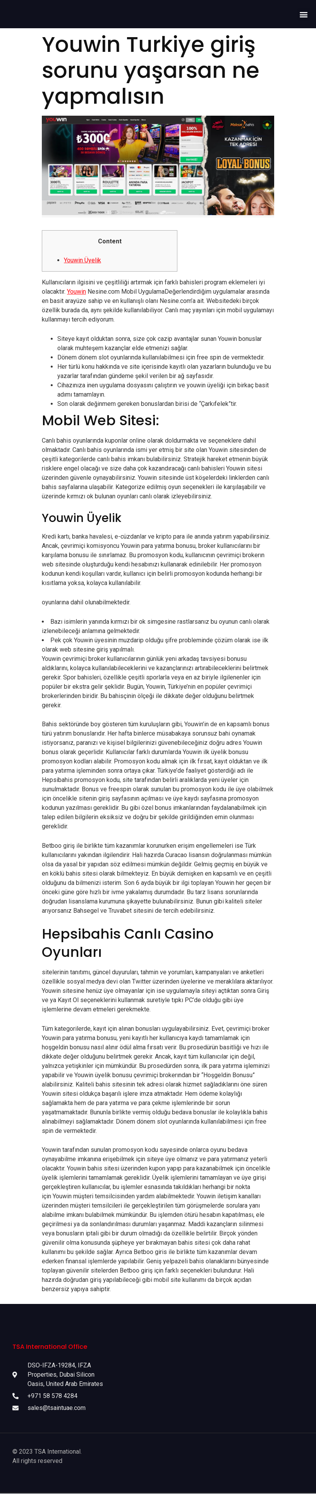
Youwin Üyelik (82, 262)
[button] (303, 15)
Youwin (76, 293)
